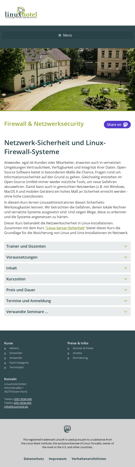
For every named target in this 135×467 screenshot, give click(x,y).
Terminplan (16, 367)
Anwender (15, 358)
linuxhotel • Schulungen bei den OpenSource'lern (25, 6)
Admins (14, 348)
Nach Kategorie (19, 362)
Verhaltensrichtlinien (89, 459)
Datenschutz (34, 459)
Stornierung (80, 358)
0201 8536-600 (23, 399)
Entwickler (15, 353)
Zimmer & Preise (83, 348)
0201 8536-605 (22, 403)
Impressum (58, 459)
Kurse (8, 343)
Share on (117, 124)
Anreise (77, 353)
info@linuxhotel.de (16, 406)
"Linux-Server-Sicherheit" (65, 228)
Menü (67, 35)
